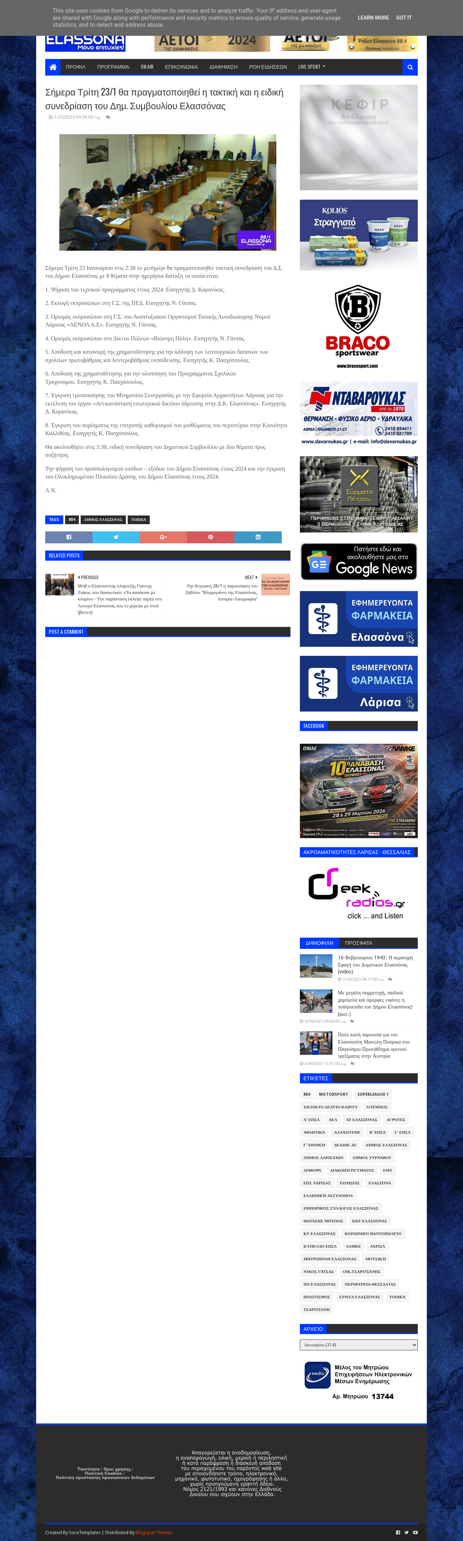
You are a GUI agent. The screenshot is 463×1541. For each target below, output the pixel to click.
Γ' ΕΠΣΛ (403, 1132)
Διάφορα (312, 1170)
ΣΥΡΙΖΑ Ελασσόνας (359, 1297)
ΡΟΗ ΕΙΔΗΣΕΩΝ (268, 66)
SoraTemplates (85, 1532)
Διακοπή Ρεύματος (352, 1170)
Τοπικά (138, 520)
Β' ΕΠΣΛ (378, 1132)
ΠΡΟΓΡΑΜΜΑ (113, 66)
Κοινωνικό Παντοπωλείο (373, 1233)
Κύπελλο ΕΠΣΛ (320, 1246)
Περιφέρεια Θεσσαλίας (370, 1284)
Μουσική (375, 1259)
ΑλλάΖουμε (347, 1132)
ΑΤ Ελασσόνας (361, 1119)
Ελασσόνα (380, 1183)
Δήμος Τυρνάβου (372, 1157)
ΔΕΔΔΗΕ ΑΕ (345, 1145)
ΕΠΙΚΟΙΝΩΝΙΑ (181, 66)
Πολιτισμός (316, 1297)
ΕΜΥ (387, 1170)
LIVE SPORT (309, 66)
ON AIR (147, 66)
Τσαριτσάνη (316, 1309)
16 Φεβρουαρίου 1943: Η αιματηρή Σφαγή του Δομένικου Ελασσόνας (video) (375, 965)
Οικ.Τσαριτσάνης (362, 1271)
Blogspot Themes (154, 1532)
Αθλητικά (314, 1132)
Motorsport (333, 1094)
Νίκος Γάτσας (318, 1271)
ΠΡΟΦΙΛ (76, 66)
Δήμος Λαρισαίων (323, 1157)
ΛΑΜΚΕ (353, 1246)
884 (72, 520)
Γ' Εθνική (314, 1145)
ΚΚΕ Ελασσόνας (369, 1221)
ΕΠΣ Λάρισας (317, 1183)
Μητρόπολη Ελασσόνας (329, 1259)
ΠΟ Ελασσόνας (319, 1284)
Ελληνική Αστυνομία (328, 1195)
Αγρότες (396, 1119)
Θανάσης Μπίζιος (323, 1221)
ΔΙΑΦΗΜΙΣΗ (223, 66)
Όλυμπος (377, 1107)
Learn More (373, 18)
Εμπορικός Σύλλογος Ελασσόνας (340, 1208)
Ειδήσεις (350, 1183)
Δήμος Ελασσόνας (103, 520)
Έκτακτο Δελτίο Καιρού (330, 1107)
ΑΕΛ (333, 1119)
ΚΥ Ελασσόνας (319, 1233)
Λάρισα (377, 1246)
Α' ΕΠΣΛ (311, 1119)
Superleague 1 (372, 1094)
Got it (404, 18)
